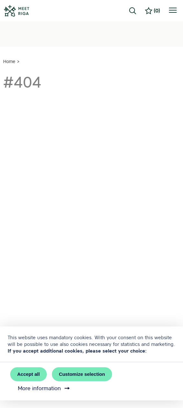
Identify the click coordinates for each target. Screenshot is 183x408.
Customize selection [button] (82, 374)
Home (9, 61)
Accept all (28, 374)
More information (44, 388)
